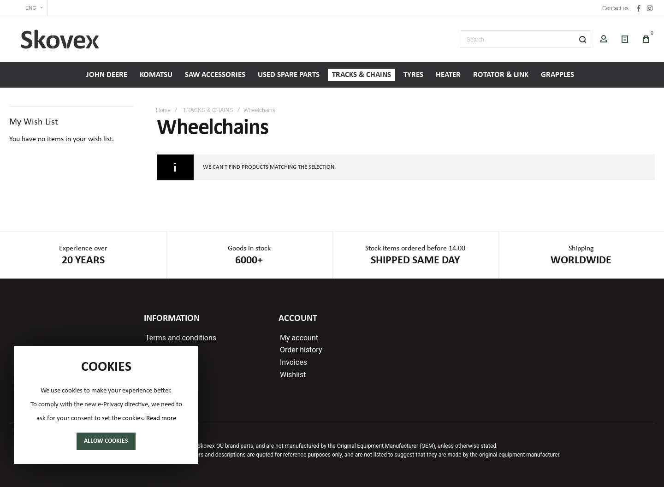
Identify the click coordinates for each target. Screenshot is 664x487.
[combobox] (525, 39)
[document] (106, 405)
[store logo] (60, 39)
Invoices (293, 362)
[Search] (582, 39)
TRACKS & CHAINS (208, 110)
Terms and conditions (180, 338)
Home (163, 110)
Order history (301, 350)
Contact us (615, 8)
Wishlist (293, 375)
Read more (161, 418)
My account (299, 338)
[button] (28, 8)
